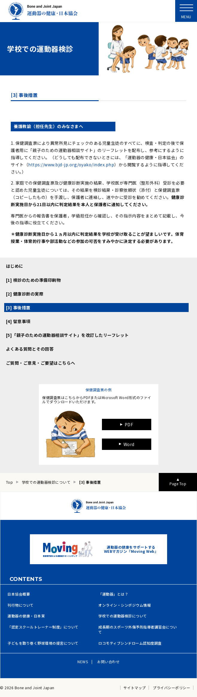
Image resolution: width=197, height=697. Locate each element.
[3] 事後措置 (18, 308)
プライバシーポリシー (171, 688)
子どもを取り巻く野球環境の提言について (43, 643)
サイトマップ (134, 688)
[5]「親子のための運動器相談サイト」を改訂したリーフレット (67, 335)
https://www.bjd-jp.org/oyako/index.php (71, 165)
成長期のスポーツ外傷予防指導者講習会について (137, 629)
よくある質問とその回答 (30, 349)
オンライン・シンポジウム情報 (124, 605)
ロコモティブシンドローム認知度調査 (130, 643)
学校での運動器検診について (122, 616)
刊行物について (20, 605)
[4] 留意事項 (18, 321)
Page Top (177, 483)
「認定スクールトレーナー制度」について (43, 627)
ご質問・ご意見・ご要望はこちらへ (40, 363)
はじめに (14, 266)
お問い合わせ (108, 661)
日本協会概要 (18, 594)
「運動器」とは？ (113, 594)
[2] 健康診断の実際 (25, 294)
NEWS (82, 661)
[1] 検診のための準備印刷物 (33, 280)
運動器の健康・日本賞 (26, 616)
